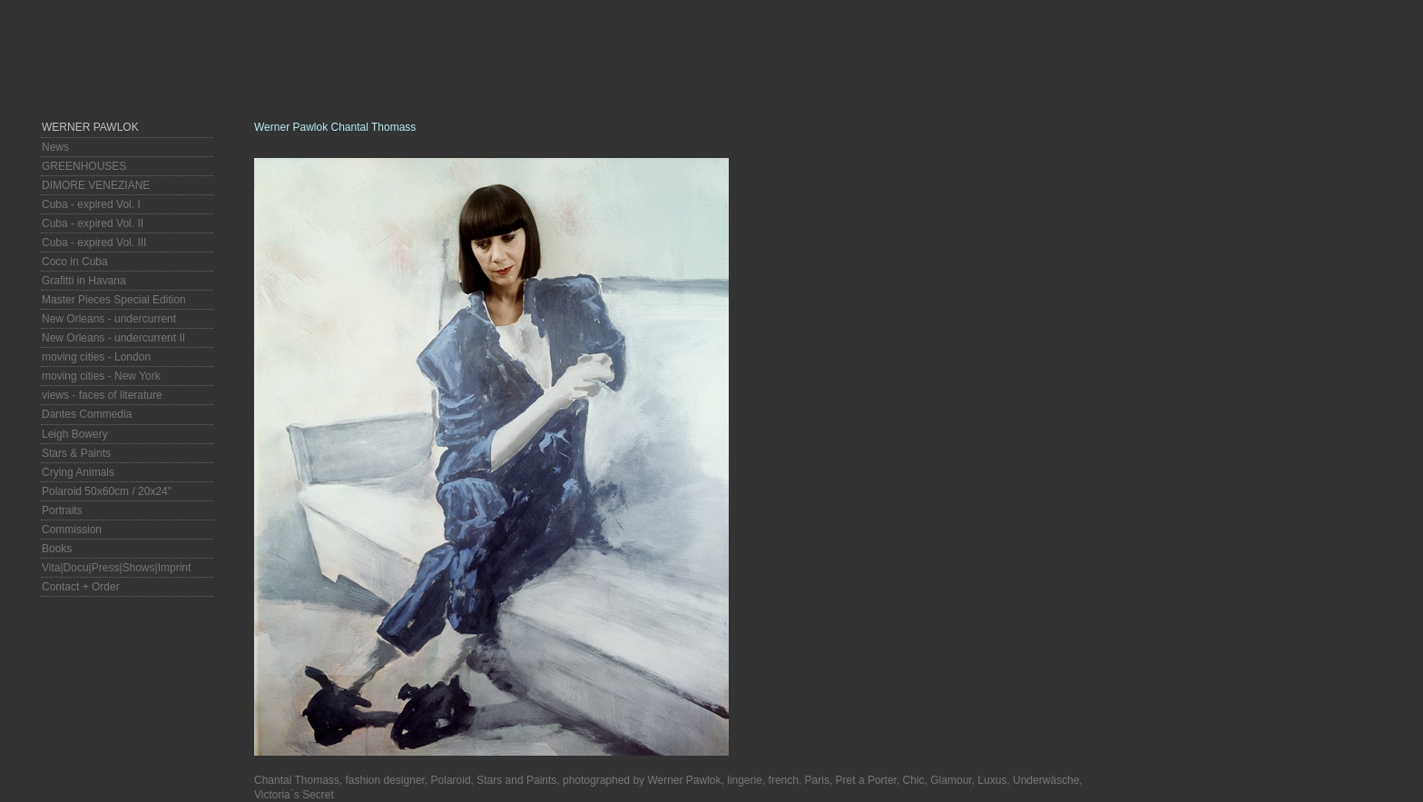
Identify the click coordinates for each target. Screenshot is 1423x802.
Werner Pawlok (90, 127)
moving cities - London (96, 357)
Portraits (62, 510)
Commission (72, 529)
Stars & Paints (76, 453)
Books (57, 548)
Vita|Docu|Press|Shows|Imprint (116, 567)
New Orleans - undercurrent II (113, 338)
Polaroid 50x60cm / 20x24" (107, 491)
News (55, 147)
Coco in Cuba (75, 261)
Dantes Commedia (87, 414)
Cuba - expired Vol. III (94, 242)
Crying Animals (78, 472)
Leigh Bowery (75, 434)
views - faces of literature (102, 395)
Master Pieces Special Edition (114, 299)
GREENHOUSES (84, 166)
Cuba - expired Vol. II (92, 223)
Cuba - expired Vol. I (91, 204)
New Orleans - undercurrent (109, 318)
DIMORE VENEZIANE (96, 185)
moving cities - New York (101, 376)
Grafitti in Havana (84, 280)
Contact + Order (81, 586)
